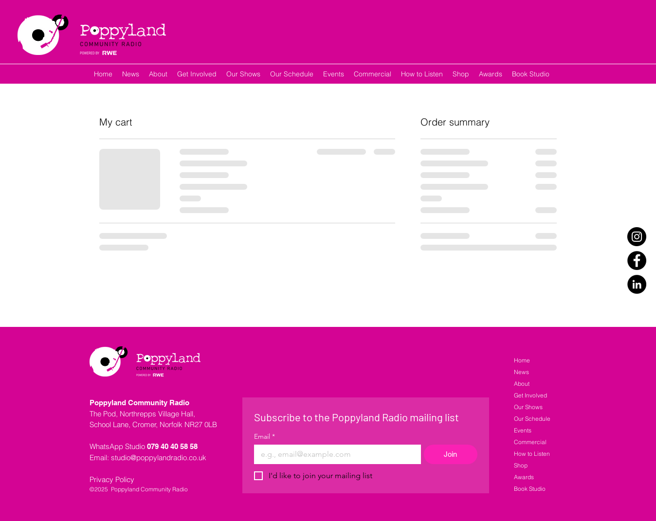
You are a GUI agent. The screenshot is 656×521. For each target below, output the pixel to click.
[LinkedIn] (636, 284)
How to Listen (532, 453)
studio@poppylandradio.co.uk (158, 457)
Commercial (530, 442)
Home (522, 360)
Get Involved (530, 395)
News (521, 372)
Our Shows (528, 407)
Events (522, 430)
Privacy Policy (112, 479)
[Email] (334, 454)
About (521, 383)
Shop (521, 465)
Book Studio (530, 488)
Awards (524, 477)
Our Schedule (532, 418)
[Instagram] (636, 236)
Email (264, 436)
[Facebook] (636, 260)
